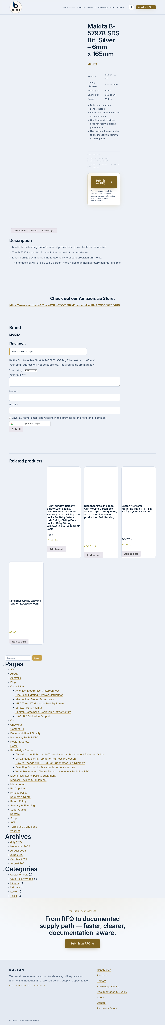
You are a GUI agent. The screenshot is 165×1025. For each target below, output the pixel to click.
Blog (13, 682)
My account (17, 784)
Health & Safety (19, 741)
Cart (12, 720)
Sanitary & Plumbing (22, 805)
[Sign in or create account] (131, 7)
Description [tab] (20, 231)
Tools (13, 895)
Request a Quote (20, 796)
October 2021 (18, 859)
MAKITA (92, 64)
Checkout (16, 724)
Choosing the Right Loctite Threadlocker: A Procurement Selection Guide (59, 754)
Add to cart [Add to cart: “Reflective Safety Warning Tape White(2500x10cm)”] (19, 641)
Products (81, 7)
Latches (15, 887)
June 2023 (16, 854)
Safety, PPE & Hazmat (28, 707)
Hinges (14, 883)
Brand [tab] (34, 231)
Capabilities (68, 7)
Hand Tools (104, 158)
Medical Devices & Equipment (28, 779)
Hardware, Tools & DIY (98, 161)
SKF (12, 822)
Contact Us (17, 728)
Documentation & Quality (25, 733)
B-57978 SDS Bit (100, 164)
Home (14, 745)
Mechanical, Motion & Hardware (34, 699)
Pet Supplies (18, 788)
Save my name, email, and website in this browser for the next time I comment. (59, 417)
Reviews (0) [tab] (48, 231)
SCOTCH (127, 539)
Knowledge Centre (106, 7)
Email (13, 404)
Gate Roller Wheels (21, 878)
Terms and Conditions (23, 826)
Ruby (50, 534)
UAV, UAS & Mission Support (32, 716)
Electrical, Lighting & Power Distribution (39, 694)
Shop (13, 818)
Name (13, 391)
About (119, 7)
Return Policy (18, 801)
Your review (17, 374)
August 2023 (18, 850)
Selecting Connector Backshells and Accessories (45, 767)
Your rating (17, 370)
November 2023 (20, 846)
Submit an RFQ (146, 7)
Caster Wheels (19, 874)
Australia (15, 677)
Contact (101, 1002)
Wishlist (15, 830)
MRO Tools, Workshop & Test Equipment (40, 703)
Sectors (15, 813)
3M (12, 669)
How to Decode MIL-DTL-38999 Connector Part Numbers (50, 762)
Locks (14, 891)
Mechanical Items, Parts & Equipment (33, 775)
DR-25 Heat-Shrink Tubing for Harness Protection (45, 758)
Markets (91, 7)
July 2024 (16, 842)
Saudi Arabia (18, 809)
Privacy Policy (18, 792)
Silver (95, 167)
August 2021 (18, 863)
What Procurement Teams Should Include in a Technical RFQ (52, 771)
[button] (30, 423)
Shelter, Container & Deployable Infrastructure (43, 711)
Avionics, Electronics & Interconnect (37, 690)
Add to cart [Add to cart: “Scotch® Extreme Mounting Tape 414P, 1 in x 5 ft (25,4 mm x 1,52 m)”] (131, 553)
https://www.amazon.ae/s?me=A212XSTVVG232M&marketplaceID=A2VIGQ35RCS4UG (64, 305)
